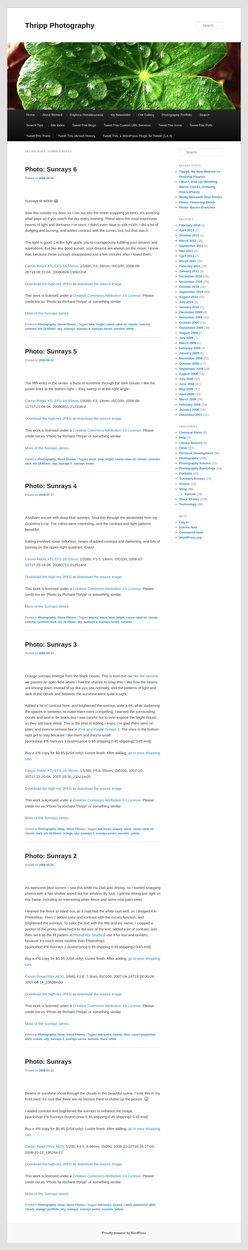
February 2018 (190, 225)
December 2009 (190, 312)
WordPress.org (190, 537)
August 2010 (188, 297)
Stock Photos (66, 324)
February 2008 (190, 404)
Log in (184, 522)
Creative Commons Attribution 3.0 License (107, 295)
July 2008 (186, 379)
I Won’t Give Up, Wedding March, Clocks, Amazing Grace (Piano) (198, 187)
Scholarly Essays (192, 478)
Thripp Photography (59, 25)
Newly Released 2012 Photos (200, 197)
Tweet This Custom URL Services (127, 125)
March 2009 (187, 343)
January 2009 (189, 353)
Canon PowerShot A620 (44, 976)
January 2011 (189, 271)
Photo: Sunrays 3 (51, 644)
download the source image (99, 284)
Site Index (58, 125)
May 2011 (186, 251)
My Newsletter (121, 115)
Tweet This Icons (170, 125)
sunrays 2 (57, 1039)
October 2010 (189, 287)
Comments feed (191, 532)
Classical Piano (190, 432)
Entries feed (188, 527)
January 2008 (189, 409)
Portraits (185, 473)
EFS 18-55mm (66, 266)
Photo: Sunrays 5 (51, 351)
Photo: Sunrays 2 (51, 856)
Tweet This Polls (200, 125)
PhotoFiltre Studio (87, 935)
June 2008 (186, 384)
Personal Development (196, 453)
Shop (61, 829)
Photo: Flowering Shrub (197, 202)
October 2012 (189, 235)
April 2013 (186, 230)
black (92, 459)
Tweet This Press (38, 136)
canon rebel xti (116, 324)
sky (59, 329)
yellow (135, 833)
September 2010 (191, 292)
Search (204, 115)
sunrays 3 (87, 833)
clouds (133, 324)
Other (183, 448)
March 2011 (187, 261)
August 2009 (188, 333)
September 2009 (191, 328)
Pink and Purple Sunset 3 (98, 729)
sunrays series (102, 329)
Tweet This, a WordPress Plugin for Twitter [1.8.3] (137, 136)
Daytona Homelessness (86, 115)
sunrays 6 (83, 329)
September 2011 (191, 246)
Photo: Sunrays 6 (51, 169)
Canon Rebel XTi (39, 266)
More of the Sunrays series (46, 313)
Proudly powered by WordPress (124, 1233)
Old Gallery (146, 115)
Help (182, 437)
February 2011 (190, 266)
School (184, 484)
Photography (47, 324)
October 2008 (189, 363)
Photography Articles (195, 463)
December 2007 (190, 415)
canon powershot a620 (139, 1205)
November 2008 (190, 358)
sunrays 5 (65, 463)
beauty (93, 617)
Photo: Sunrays (48, 1061)
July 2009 (186, 338)
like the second (145, 676)
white (130, 329)
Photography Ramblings (197, 468)
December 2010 (190, 276)
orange (68, 833)
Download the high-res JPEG (48, 284)
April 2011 (186, 256)
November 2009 (190, 317)
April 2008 (186, 394)
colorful (144, 324)
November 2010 (190, 281)
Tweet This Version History (76, 136)
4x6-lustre (104, 829)
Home (30, 115)
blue (92, 324)
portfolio (53, 1209)
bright (100, 324)
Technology (188, 504)
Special (190, 494)
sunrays (69, 329)
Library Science (191, 443)
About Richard (52, 115)
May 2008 (186, 389)
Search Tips (34, 125)
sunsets (119, 329)
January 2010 (189, 307)
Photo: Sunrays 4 (51, 486)
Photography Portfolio (177, 115)
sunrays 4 (90, 622)
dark (28, 463)
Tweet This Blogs (84, 125)
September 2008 (191, 369)
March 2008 (187, 399)
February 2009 (190, 348)
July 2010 (186, 302)
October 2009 (189, 322)
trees (103, 1039)
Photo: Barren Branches (197, 207)
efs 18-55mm (47, 329)
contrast (30, 329)
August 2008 (188, 374)
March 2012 (187, 240)
